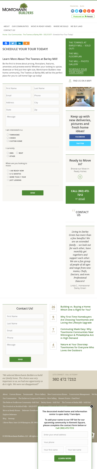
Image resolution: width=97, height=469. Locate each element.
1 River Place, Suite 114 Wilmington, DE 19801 (20, 423)
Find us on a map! (82, 80)
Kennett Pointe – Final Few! (69, 398)
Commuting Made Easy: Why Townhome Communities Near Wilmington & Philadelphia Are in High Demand (77, 333)
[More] (26, 43)
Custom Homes (15, 394)
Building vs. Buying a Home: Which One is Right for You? (75, 308)
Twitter (76, 11)
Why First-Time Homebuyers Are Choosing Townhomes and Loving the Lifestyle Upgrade (76, 319)
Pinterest (88, 11)
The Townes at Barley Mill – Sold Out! (76, 402)
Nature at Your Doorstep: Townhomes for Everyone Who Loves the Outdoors (77, 347)
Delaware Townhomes (30, 410)
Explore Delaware (10, 414)
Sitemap (11, 418)
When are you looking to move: (16, 164)
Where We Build (61, 26)
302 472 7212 (64, 379)
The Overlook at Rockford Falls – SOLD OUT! (20, 406)
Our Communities (20, 26)
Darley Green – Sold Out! (50, 402)
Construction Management (79, 394)
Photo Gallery (40, 394)
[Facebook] (6, 43)
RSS (84, 11)
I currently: (10, 148)
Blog (82, 6)
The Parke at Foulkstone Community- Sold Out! (21, 402)
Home (5, 34)
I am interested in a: (14, 130)
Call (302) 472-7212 (65, 428)
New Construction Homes (57, 394)
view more (80, 177)
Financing (74, 6)
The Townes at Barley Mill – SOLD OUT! (37, 34)
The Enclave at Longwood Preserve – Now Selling (37, 398)
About (7, 26)
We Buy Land (76, 26)
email (81, 198)
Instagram (72, 11)
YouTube (92, 11)
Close (91, 406)
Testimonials (28, 394)
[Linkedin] (19, 43)
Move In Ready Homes (41, 26)
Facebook (80, 11)
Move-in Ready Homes (11, 410)
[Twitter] (13, 43)
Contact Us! (9, 30)
